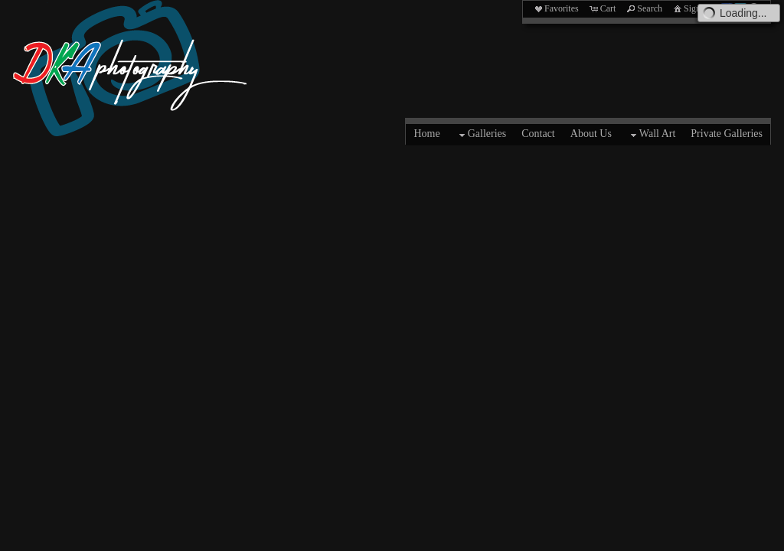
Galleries (481, 135)
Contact (538, 133)
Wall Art (651, 135)
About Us (591, 133)
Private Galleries (727, 133)
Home (426, 133)
